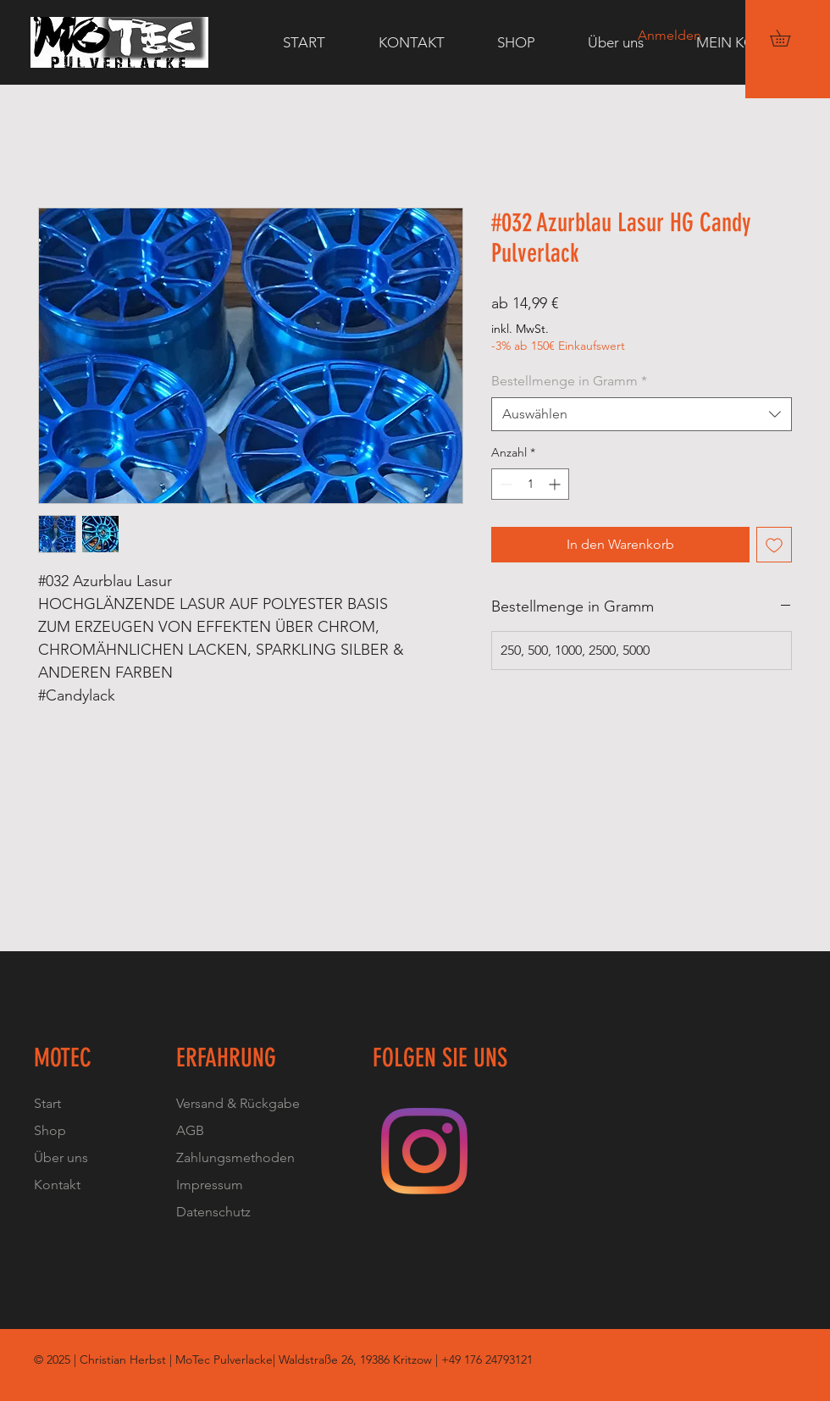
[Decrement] (504, 484)
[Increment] (556, 484)
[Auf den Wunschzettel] (774, 544)
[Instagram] (424, 1151)
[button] (788, 38)
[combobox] (641, 414)
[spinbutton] (530, 484)
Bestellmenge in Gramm (569, 381)
